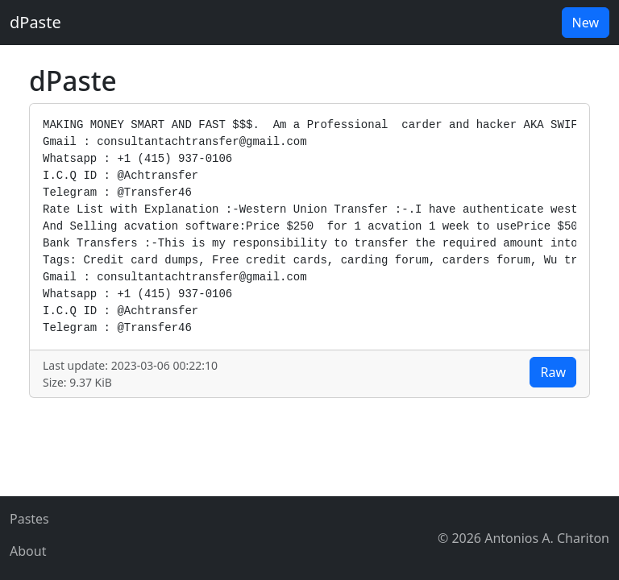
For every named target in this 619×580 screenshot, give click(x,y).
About (28, 551)
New (585, 22)
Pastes (29, 519)
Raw (553, 372)
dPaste (35, 22)
